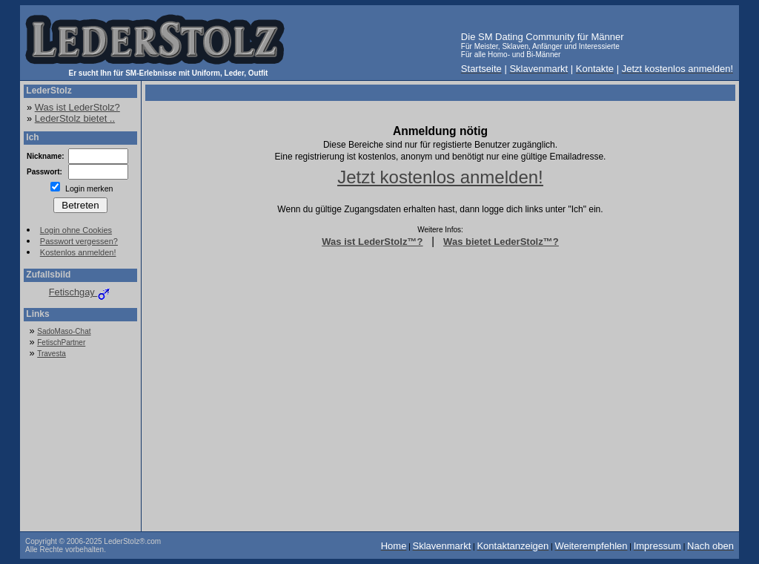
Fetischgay (80, 292)
